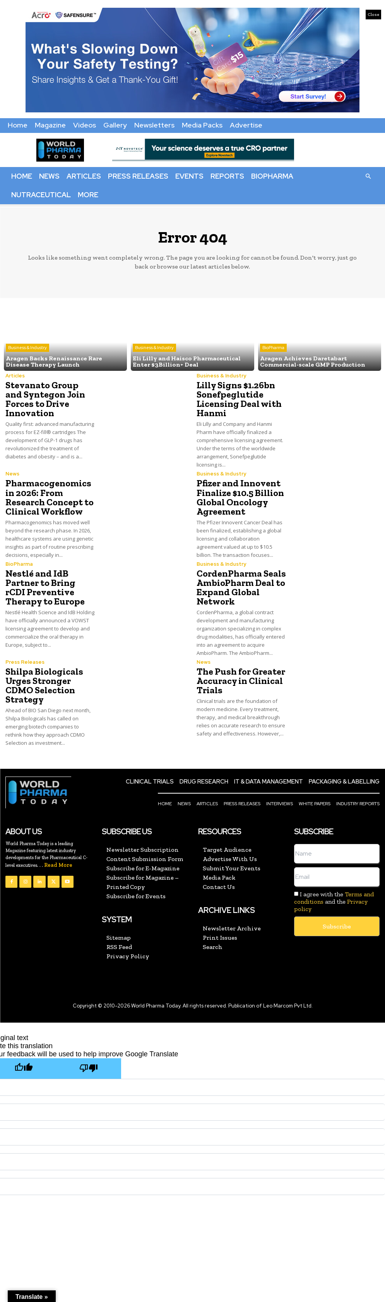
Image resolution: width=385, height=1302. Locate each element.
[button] (368, 176)
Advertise (246, 125)
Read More (58, 864)
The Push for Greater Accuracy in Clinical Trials (241, 680)
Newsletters (154, 125)
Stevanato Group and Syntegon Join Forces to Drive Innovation (45, 398)
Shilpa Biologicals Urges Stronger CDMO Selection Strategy (44, 684)
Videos (84, 125)
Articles (84, 176)
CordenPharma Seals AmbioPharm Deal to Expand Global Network (241, 586)
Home (17, 125)
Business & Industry (27, 347)
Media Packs (202, 125)
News (49, 176)
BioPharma (272, 176)
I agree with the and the (334, 901)
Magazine (50, 125)
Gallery (115, 125)
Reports (227, 176)
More (88, 194)
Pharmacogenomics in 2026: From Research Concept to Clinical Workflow (49, 497)
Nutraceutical (41, 194)
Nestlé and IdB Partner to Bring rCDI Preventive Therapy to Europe (45, 586)
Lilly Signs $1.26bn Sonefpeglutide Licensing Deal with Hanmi (239, 398)
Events (189, 176)
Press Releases (138, 176)
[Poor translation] (88, 1068)
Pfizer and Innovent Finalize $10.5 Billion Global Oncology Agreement (240, 497)
